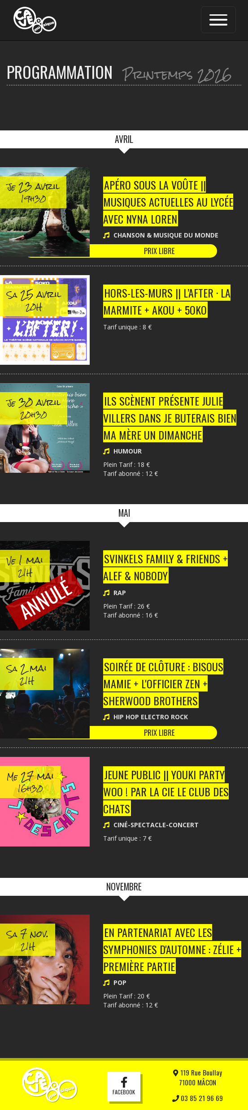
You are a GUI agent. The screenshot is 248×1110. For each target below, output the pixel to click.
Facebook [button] (124, 1087)
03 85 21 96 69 (197, 1098)
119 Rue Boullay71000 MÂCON (197, 1077)
